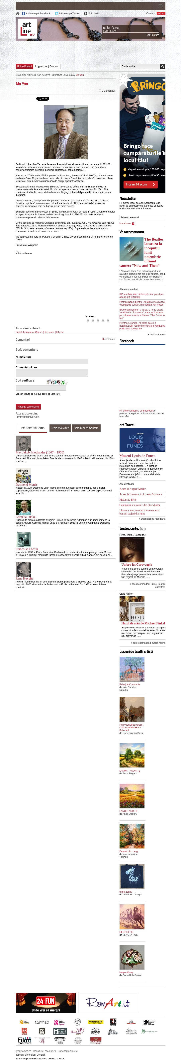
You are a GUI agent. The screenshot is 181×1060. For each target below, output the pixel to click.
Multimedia (94, 13)
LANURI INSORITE (130, 770)
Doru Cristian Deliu (133, 733)
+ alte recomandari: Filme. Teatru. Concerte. (147, 585)
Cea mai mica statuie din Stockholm (140, 505)
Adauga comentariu (28, 406)
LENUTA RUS (130, 935)
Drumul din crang (129, 851)
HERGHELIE (126, 932)
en (163, 13)
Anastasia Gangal (132, 894)
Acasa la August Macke (133, 488)
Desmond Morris (27, 484)
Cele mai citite (60, 428)
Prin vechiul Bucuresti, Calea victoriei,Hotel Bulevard (131, 727)
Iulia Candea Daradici (128, 688)
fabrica (59, 332)
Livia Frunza (109, 31)
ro (159, 13)
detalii (116, 28)
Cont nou (54, 66)
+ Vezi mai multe (156, 334)
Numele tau (23, 357)
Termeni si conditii (25, 1054)
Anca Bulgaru (130, 773)
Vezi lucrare (152, 35)
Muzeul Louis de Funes (137, 456)
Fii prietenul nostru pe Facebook (137, 410)
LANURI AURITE (129, 811)
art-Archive (44, 75)
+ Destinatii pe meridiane (152, 518)
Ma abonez (127, 223)
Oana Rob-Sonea (132, 975)
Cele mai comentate (86, 428)
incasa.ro (38, 1051)
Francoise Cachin (27, 549)
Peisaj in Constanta (130, 684)
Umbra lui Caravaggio (137, 564)
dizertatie (49, 332)
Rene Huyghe (24, 578)
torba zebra (126, 891)
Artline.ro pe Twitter (69, 13)
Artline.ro (32, 75)
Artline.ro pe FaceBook (38, 13)
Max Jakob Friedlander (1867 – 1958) (40, 452)
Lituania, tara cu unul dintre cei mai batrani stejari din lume (139, 512)
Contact (150, 13)
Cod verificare (25, 380)
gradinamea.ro (23, 1051)
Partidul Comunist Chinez (29, 332)
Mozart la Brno (128, 499)
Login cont (41, 66)
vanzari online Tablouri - (129, 855)
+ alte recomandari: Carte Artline (148, 643)
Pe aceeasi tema (33, 428)
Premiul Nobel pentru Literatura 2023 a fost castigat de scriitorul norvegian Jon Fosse (142, 303)
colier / (108, 27)
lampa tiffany (126, 972)
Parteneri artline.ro (68, 1051)
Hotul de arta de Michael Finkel (143, 623)
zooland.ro (50, 1051)
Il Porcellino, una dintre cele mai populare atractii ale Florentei (141, 295)
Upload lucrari (24, 66)
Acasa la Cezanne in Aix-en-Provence (141, 494)
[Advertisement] (90, 52)
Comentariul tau (26, 367)
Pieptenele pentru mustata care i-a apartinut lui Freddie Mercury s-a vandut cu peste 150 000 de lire (142, 326)
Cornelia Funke (26, 516)
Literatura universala (63, 75)
